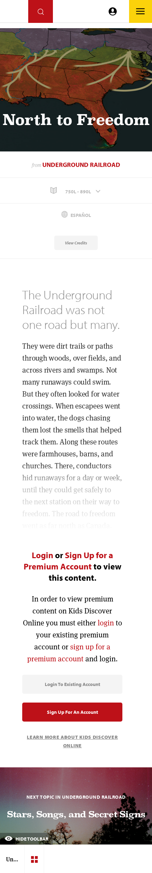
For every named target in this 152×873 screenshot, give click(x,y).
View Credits (76, 242)
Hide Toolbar (26, 839)
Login (42, 555)
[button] (76, 191)
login (106, 623)
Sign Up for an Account (72, 712)
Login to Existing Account (72, 684)
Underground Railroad (81, 165)
